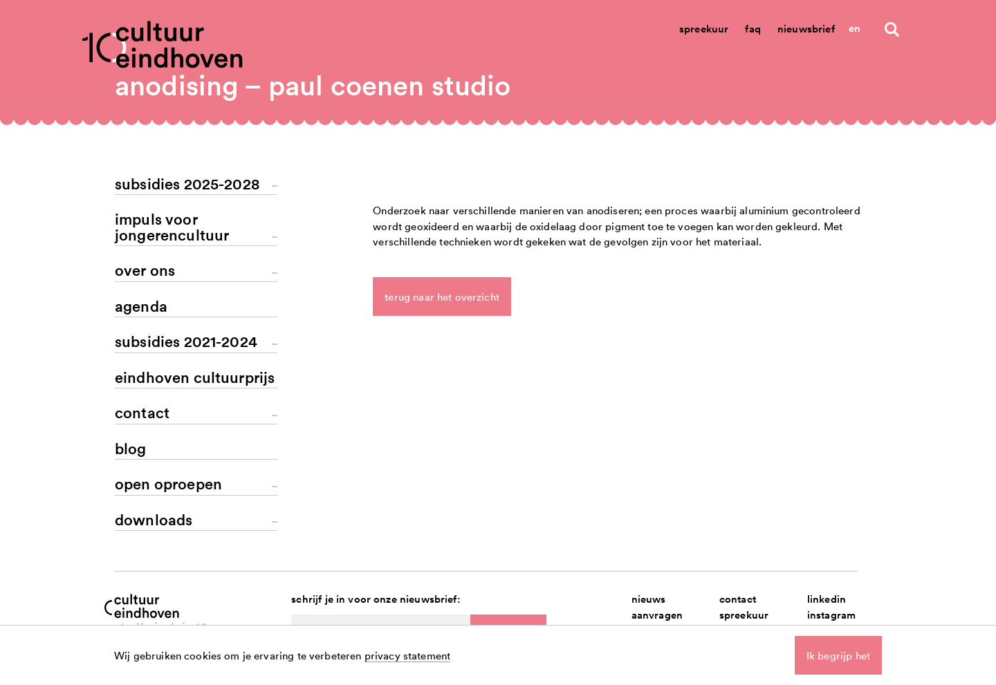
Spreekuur (703, 28)
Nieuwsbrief (806, 28)
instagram (831, 615)
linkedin (826, 599)
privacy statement (408, 655)
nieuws (648, 599)
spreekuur (743, 615)
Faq (752, 28)
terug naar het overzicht (442, 296)
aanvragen (657, 615)
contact (737, 599)
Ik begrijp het (838, 655)
